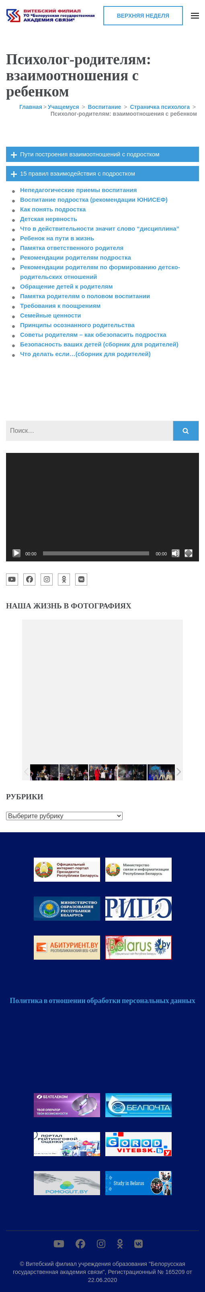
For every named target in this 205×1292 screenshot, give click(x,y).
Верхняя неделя (143, 15)
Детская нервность (48, 218)
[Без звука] (176, 553)
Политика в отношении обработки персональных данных (102, 1000)
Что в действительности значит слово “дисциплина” (99, 228)
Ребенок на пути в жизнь (57, 238)
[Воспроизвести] (16, 553)
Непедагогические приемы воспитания (78, 189)
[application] (102, 507)
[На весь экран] (188, 553)
